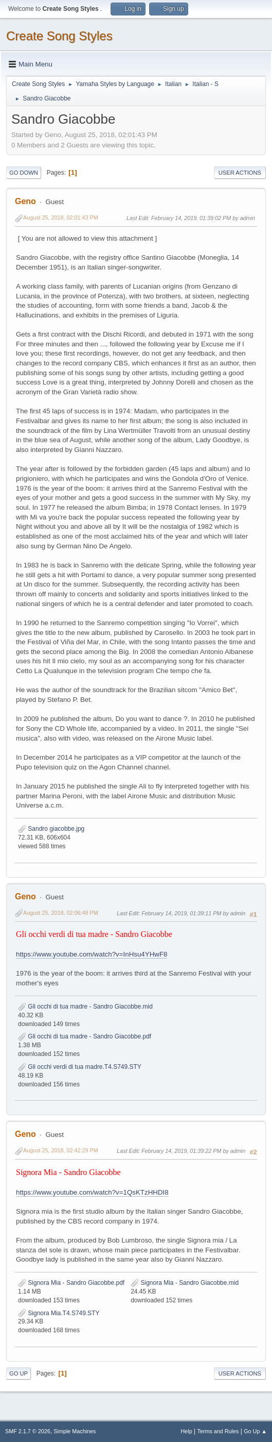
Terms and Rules (218, 1431)
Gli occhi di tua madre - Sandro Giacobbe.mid (85, 1006)
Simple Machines (74, 1431)
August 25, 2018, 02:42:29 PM (60, 1150)
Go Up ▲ (255, 1431)
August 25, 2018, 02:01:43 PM (60, 217)
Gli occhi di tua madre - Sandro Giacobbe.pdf (84, 1036)
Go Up (18, 1373)
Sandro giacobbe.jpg (51, 828)
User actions (240, 173)
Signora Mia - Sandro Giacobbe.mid (185, 1282)
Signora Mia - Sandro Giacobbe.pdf (71, 1282)
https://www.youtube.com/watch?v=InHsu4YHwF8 (91, 954)
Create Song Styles (59, 36)
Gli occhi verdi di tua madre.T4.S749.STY (79, 1066)
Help (186, 1431)
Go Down (23, 173)
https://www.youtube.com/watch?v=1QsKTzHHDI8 (92, 1192)
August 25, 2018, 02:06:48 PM (60, 913)
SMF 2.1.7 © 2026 (27, 1431)
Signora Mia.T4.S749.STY (59, 1313)
